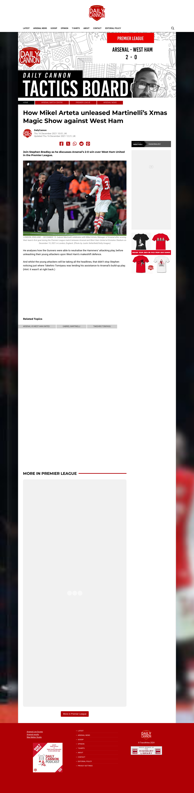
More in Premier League (50, 473)
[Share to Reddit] (81, 143)
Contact (97, 28)
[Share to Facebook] (61, 143)
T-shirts (76, 28)
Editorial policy (113, 28)
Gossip (54, 28)
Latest (26, 28)
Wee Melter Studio (34, 737)
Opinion (64, 28)
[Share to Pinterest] (88, 143)
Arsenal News (40, 28)
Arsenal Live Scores (35, 732)
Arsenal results (33, 734)
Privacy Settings (85, 766)
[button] (172, 28)
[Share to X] (68, 143)
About (86, 28)
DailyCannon (40, 130)
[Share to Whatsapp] (75, 143)
